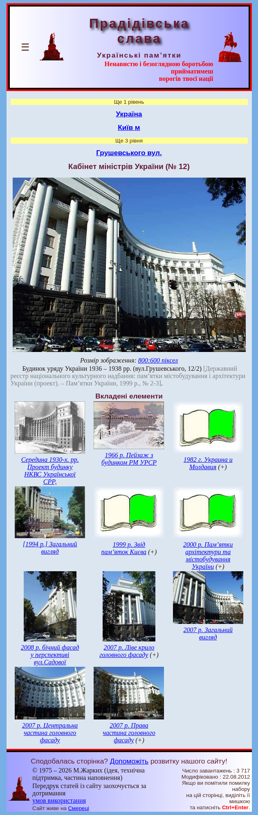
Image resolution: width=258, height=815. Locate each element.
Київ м (129, 127)
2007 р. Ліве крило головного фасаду (126, 651)
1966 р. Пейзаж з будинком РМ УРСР (129, 459)
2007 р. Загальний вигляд (208, 633)
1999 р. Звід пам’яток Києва (123, 548)
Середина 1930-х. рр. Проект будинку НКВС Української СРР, (50, 470)
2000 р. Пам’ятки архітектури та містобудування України (208, 555)
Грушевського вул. (129, 153)
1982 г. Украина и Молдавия (208, 463)
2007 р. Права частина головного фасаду (129, 733)
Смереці (78, 808)
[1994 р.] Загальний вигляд (50, 548)
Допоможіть (129, 761)
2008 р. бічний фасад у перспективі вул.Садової (50, 655)
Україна (129, 114)
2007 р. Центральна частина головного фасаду (50, 733)
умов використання (59, 800)
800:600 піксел (158, 360)
